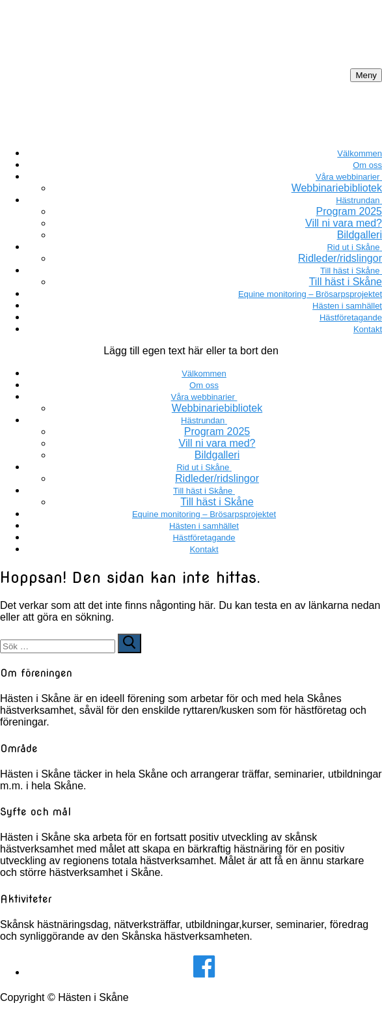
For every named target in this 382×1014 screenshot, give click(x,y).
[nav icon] (366, 75)
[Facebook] (204, 966)
